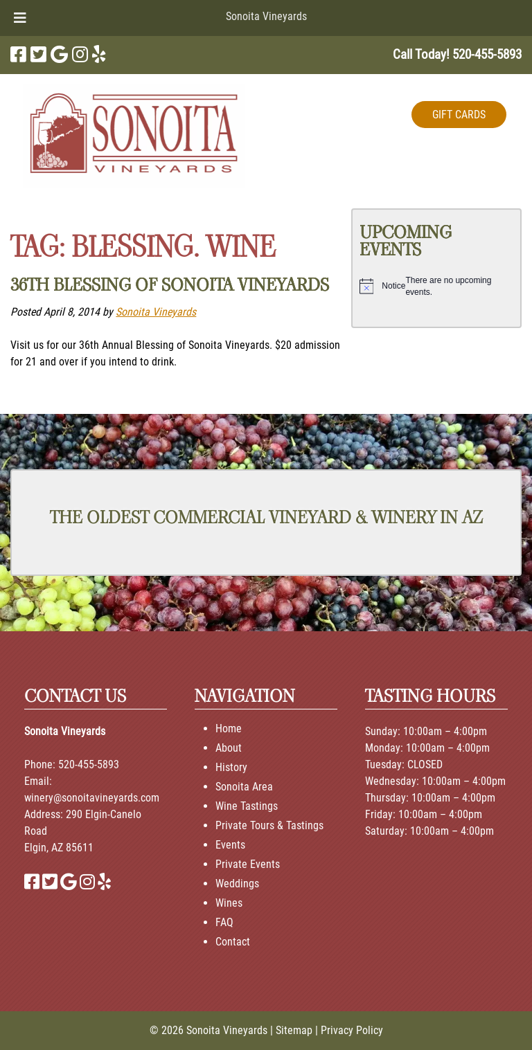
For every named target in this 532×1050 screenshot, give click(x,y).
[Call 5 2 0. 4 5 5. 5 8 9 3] (487, 54)
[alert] (436, 286)
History (231, 767)
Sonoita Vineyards (266, 16)
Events (230, 844)
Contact (232, 941)
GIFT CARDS (459, 114)
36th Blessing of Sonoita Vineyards (169, 285)
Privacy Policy (352, 1030)
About (228, 747)
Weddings (237, 883)
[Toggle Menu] (20, 18)
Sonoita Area (244, 786)
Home (228, 728)
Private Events (247, 864)
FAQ (224, 922)
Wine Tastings (246, 806)
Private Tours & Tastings (269, 825)
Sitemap (294, 1030)
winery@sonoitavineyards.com (91, 797)
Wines (228, 902)
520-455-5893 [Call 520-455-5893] (88, 764)
